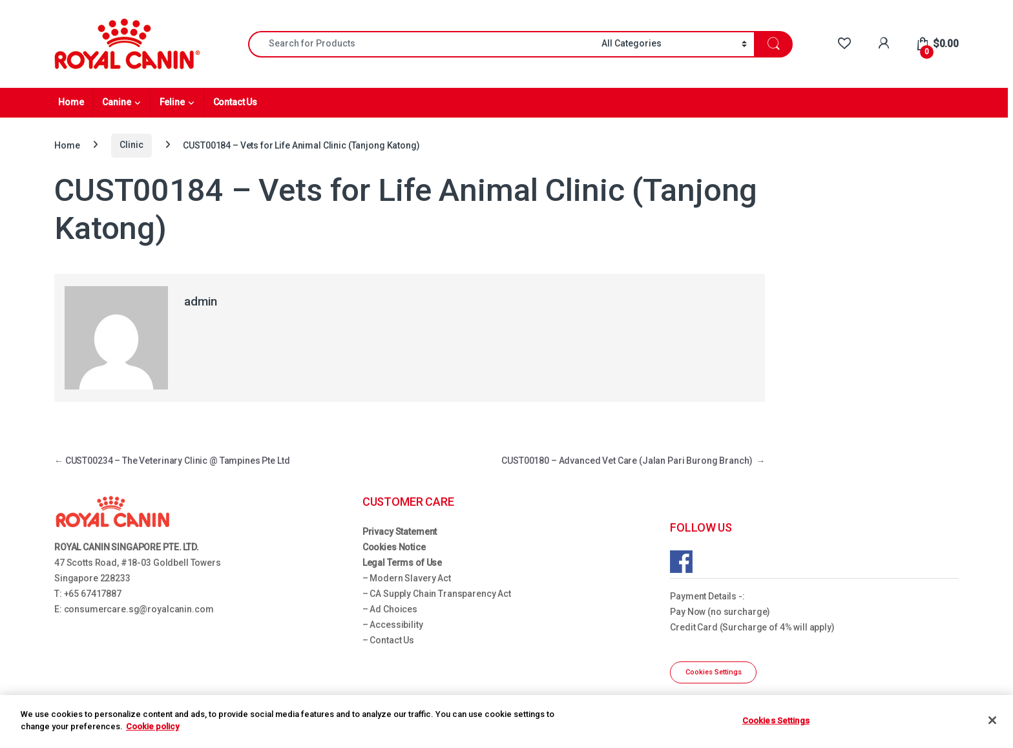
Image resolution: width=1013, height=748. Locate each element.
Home (70, 102)
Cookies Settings (713, 672)
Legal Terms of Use (402, 562)
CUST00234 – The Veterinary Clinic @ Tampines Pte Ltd (171, 460)
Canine (116, 102)
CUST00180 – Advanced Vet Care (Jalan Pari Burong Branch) (633, 460)
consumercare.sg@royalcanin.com (139, 609)
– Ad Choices (389, 609)
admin (200, 301)
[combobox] (421, 44)
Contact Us (235, 102)
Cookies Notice (394, 547)
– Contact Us (388, 640)
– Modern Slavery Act (406, 578)
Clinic (131, 145)
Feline (172, 102)
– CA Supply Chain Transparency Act (436, 593)
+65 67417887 (92, 593)
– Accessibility (392, 624)
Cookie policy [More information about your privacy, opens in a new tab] (152, 726)
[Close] (992, 720)
